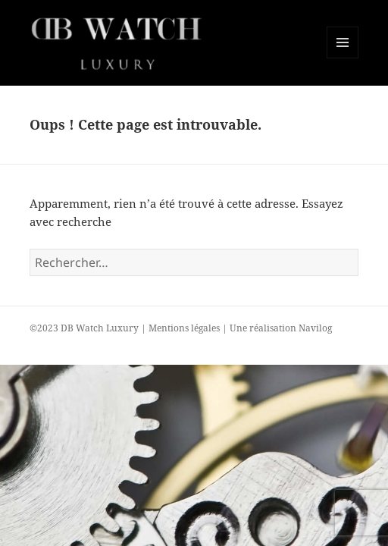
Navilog (315, 328)
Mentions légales (184, 328)
